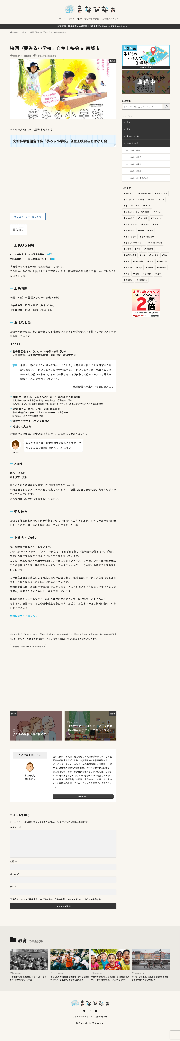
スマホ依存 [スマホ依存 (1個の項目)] (142, 224)
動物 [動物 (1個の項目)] (152, 237)
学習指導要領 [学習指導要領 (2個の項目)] (131, 262)
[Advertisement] (63, 684)
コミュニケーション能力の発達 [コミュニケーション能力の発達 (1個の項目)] (150, 218)
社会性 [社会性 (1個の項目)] (128, 281)
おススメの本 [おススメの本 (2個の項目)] (131, 205)
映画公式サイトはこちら (24, 616)
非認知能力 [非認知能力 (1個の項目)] (130, 294)
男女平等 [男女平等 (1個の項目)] (144, 275)
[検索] (166, 106)
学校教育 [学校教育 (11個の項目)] (150, 256)
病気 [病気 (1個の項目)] (156, 275)
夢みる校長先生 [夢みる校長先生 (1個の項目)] (149, 243)
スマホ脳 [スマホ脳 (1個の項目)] (156, 224)
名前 (13, 863)
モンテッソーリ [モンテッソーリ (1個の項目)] (147, 231)
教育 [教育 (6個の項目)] (137, 268)
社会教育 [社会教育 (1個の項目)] (141, 281)
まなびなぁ (99, 1030)
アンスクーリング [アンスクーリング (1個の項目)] (133, 212)
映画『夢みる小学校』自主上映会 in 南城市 (48, 32)
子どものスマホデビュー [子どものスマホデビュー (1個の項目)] (136, 250)
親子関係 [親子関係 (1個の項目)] (129, 287)
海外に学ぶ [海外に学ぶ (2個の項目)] (130, 275)
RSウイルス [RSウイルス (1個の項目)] (131, 199)
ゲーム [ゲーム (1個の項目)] (128, 218)
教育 (79, 18)
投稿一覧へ (82, 797)
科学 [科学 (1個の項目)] (152, 281)
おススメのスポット (139, 175)
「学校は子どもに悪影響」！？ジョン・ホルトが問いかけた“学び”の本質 (29, 982)
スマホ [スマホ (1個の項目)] (128, 224)
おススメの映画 (137, 160)
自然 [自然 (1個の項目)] (162, 281)
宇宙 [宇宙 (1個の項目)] (145, 262)
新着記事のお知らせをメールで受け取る (29, 647)
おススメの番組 (137, 168)
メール (14, 875)
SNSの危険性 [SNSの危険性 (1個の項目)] (147, 199)
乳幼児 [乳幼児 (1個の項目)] (162, 231)
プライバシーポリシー (81, 1024)
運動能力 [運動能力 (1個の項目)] (152, 287)
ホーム (62, 18)
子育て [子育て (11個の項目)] (128, 256)
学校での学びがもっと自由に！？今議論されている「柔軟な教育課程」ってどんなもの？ (110, 982)
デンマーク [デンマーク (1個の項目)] (130, 231)
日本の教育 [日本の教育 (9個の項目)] (149, 268)
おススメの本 (136, 152)
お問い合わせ (104, 1024)
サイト (13, 888)
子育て (71, 18)
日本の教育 (51, 56)
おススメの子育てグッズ (141, 183)
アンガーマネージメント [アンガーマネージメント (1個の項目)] (153, 205)
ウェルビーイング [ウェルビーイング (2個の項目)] (154, 212)
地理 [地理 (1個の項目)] (162, 237)
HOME (15, 32)
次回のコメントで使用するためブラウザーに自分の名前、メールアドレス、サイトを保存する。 (57, 901)
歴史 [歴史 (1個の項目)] (162, 268)
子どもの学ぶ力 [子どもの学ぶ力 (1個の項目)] (158, 250)
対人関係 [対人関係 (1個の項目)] (156, 262)
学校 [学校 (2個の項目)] (139, 256)
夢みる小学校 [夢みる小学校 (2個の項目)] (131, 243)
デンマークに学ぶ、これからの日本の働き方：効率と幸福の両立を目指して (151, 982)
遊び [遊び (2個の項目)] (141, 287)
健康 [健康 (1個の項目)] (128, 237)
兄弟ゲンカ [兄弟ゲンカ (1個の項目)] (140, 237)
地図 (49, 255)
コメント (15, 829)
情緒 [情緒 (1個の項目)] (128, 268)
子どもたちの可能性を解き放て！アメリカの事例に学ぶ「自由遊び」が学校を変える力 (69, 982)
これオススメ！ (109, 18)
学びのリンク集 (91, 18)
